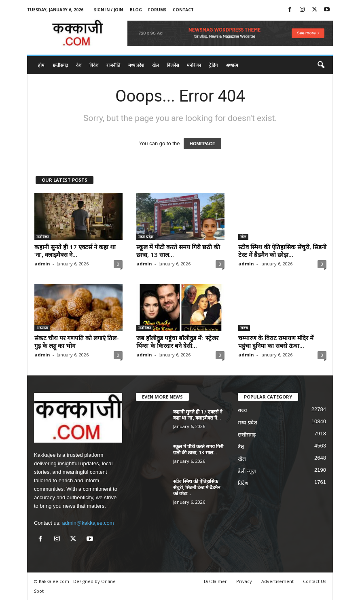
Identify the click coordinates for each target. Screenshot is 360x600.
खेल (155, 65)
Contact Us (314, 581)
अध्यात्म (232, 65)
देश (78, 65)
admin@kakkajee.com (88, 523)
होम (41, 65)
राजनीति (113, 65)
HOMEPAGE (202, 143)
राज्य (244, 328)
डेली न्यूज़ (247, 471)
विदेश (93, 65)
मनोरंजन (194, 65)
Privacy (244, 581)
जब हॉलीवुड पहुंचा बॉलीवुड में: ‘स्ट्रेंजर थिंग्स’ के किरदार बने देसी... (177, 342)
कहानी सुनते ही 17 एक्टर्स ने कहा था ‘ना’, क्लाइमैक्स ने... (75, 251)
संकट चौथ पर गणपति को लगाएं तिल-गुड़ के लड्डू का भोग (76, 342)
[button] (321, 65)
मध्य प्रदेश (136, 65)
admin (42, 264)
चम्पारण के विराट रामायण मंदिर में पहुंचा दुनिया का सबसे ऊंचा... (275, 342)
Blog (136, 10)
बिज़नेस (173, 65)
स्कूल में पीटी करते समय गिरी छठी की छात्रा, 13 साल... (178, 251)
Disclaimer (215, 581)
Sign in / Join (108, 10)
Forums (157, 10)
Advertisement (277, 581)
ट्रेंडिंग (213, 65)
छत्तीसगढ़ (60, 65)
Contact (183, 10)
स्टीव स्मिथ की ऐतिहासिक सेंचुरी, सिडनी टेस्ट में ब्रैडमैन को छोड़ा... (282, 251)
